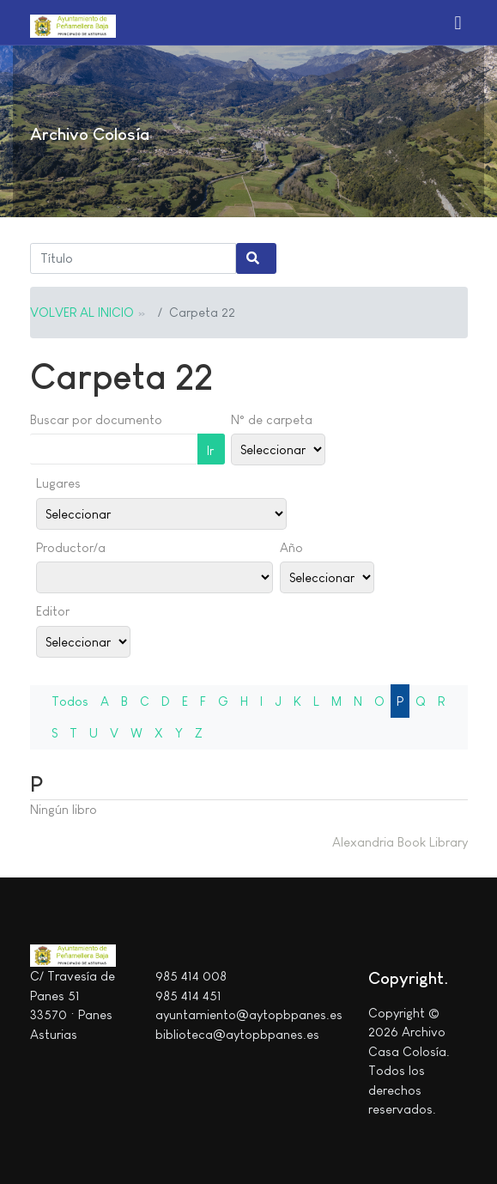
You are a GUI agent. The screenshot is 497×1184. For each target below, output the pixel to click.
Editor (53, 611)
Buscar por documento (96, 419)
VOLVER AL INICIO (82, 312)
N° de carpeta (271, 419)
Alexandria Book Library (400, 842)
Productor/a (71, 547)
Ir (210, 450)
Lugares (58, 483)
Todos (70, 701)
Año (291, 547)
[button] (458, 22)
